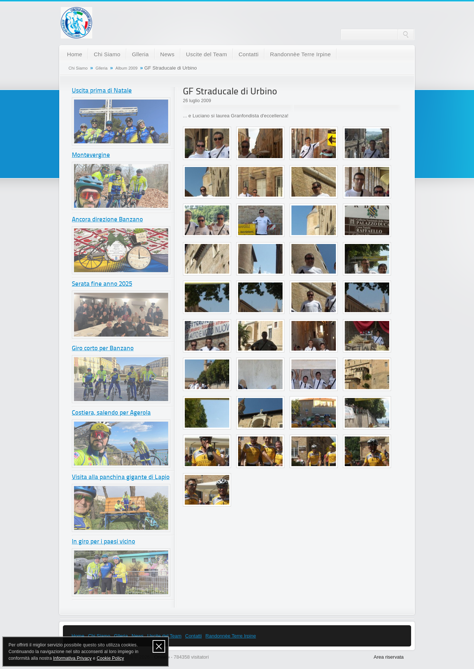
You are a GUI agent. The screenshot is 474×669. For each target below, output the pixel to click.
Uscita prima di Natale (102, 91)
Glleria (140, 54)
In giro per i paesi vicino (103, 542)
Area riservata (389, 657)
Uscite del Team (206, 54)
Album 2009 (127, 68)
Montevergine (91, 155)
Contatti (248, 54)
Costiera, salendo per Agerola (111, 413)
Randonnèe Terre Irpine (300, 54)
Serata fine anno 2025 (102, 284)
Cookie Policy (110, 658)
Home (74, 54)
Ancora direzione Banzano (107, 220)
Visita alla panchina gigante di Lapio (121, 477)
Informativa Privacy (72, 658)
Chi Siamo (107, 54)
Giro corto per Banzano (103, 348)
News (167, 54)
